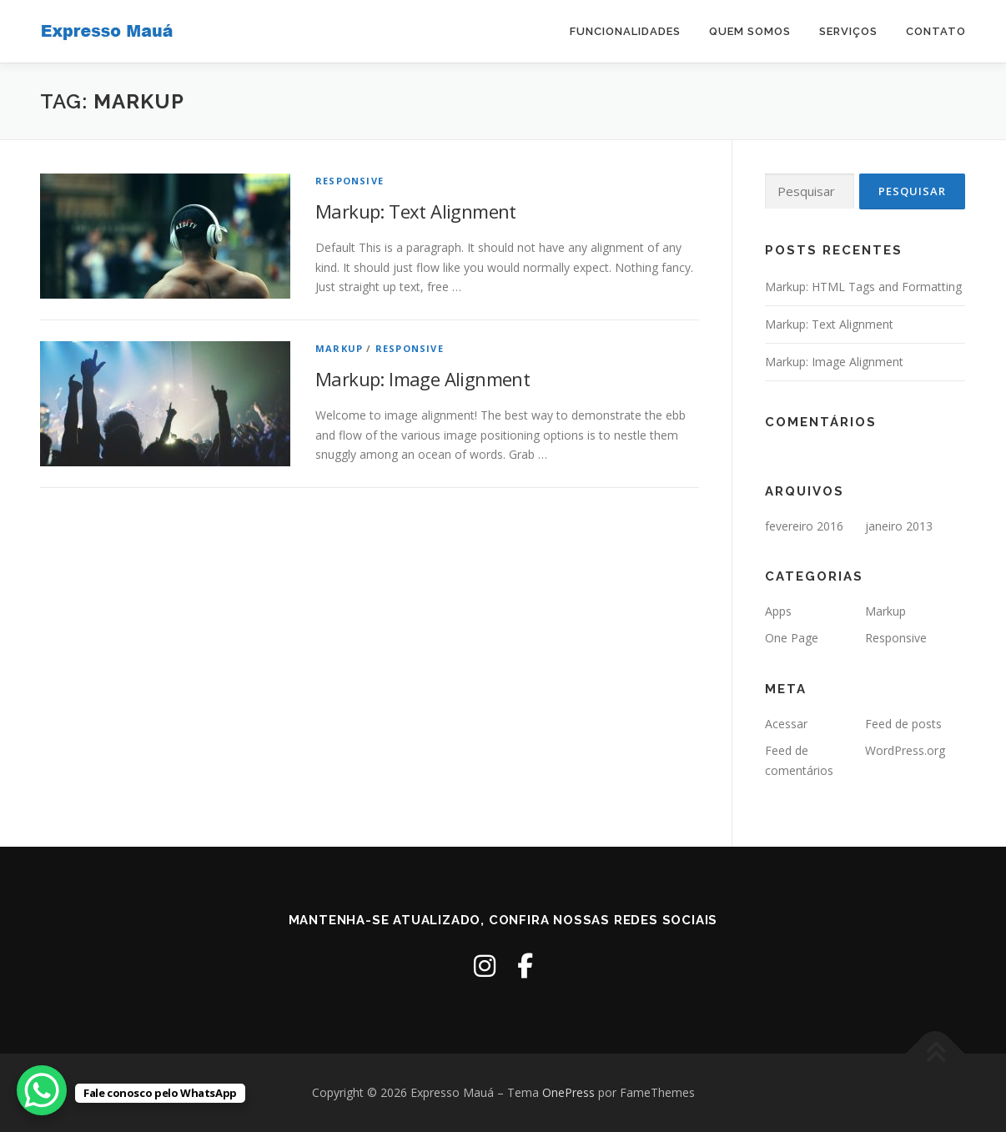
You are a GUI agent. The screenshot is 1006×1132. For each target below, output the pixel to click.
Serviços (848, 31)
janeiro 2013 (899, 526)
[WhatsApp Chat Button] (42, 1090)
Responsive (349, 180)
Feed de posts (903, 724)
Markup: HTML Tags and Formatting (863, 286)
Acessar (786, 724)
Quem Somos (750, 31)
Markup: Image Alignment (422, 378)
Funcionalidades (625, 31)
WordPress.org (905, 750)
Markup (339, 348)
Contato (936, 31)
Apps (778, 611)
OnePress (568, 1092)
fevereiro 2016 (804, 526)
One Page (791, 638)
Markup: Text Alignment (415, 211)
